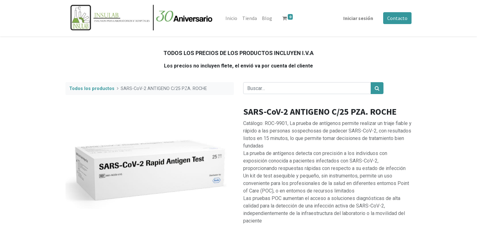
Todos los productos (91, 88)
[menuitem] (231, 18)
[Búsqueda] (377, 88)
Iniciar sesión (358, 18)
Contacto (397, 18)
